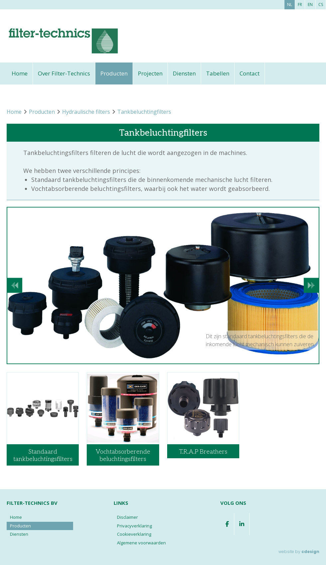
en (310, 4)
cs (320, 4)
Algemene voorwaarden (141, 543)
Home (20, 73)
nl (289, 4)
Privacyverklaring (134, 526)
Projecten (150, 73)
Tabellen (217, 73)
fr (300, 4)
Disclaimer (127, 517)
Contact (250, 73)
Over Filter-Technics (64, 73)
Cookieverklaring (134, 534)
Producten (114, 73)
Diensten (184, 73)
